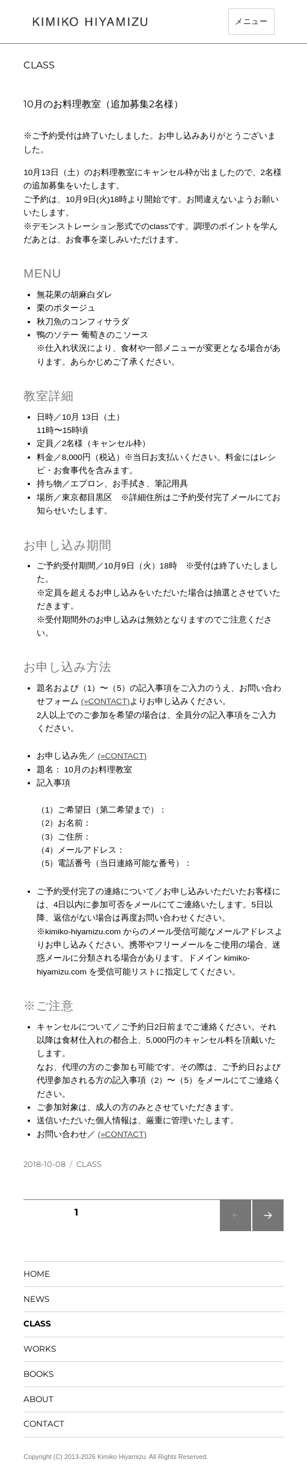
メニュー (251, 21)
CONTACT (43, 1423)
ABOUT (38, 1399)
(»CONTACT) (105, 701)
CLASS (89, 1164)
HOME (36, 1274)
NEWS (36, 1299)
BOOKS (38, 1374)
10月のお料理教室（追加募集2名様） (103, 104)
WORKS (39, 1348)
